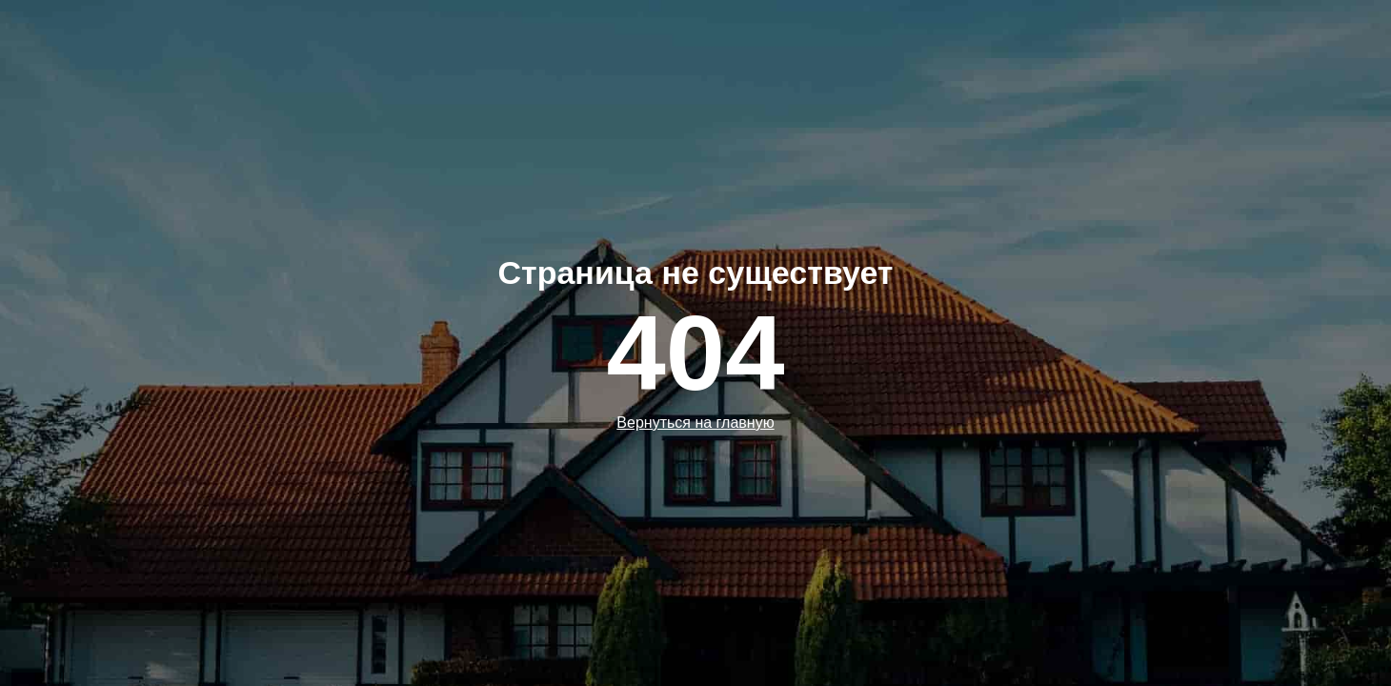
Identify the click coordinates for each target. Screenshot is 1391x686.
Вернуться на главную (695, 422)
